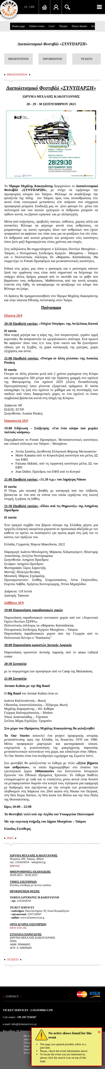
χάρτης (14, 865)
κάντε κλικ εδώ (18, 927)
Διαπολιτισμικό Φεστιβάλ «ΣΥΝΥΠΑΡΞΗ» (53, 44)
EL (26, 6)
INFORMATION (52, 58)
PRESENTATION (18, 58)
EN (32, 6)
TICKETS (86, 58)
